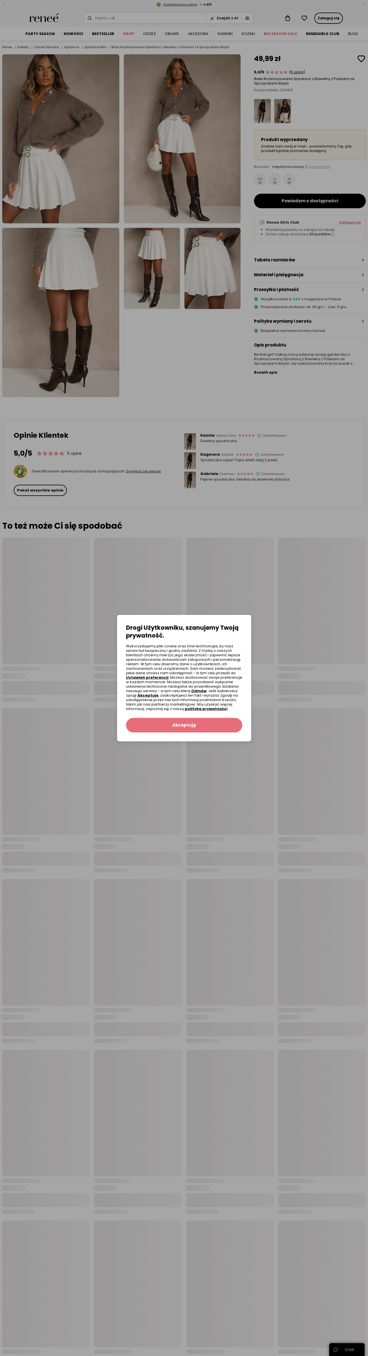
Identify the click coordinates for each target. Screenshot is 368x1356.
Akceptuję (147, 695)
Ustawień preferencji (147, 677)
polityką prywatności (206, 708)
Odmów (198, 691)
